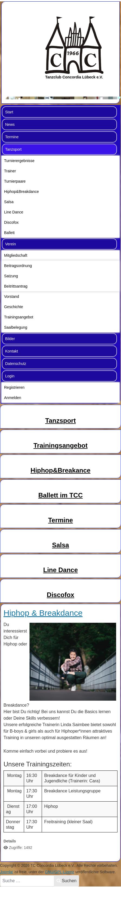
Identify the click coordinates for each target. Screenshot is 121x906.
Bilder (10, 339)
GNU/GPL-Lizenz (59, 872)
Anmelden (12, 398)
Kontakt (11, 351)
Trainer (10, 171)
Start (9, 112)
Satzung (11, 276)
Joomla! (6, 872)
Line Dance (13, 212)
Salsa (9, 202)
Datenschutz (15, 363)
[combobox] (27, 881)
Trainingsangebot (18, 317)
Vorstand (11, 296)
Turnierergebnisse (19, 161)
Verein (10, 244)
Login (9, 376)
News (10, 124)
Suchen (66, 880)
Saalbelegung (15, 327)
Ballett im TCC (60, 495)
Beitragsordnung (18, 265)
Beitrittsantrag (15, 286)
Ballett (9, 232)
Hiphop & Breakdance (43, 612)
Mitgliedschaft (15, 255)
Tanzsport (13, 149)
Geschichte (13, 307)
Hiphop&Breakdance (21, 191)
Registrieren (14, 387)
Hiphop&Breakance (60, 470)
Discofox (11, 222)
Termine (12, 137)
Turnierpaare (15, 181)
